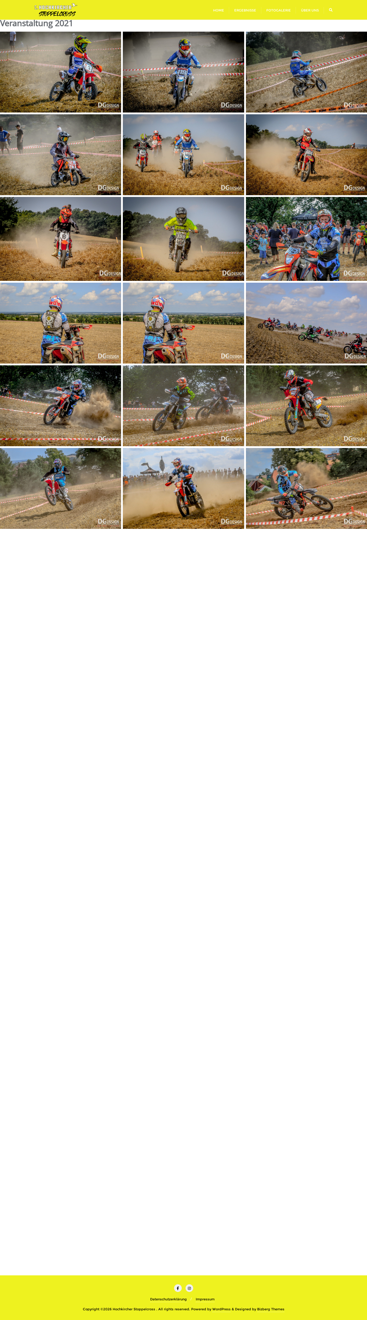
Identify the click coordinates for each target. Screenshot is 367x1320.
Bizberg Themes (270, 1309)
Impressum (205, 1299)
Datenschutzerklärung (168, 1299)
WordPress (221, 1309)
